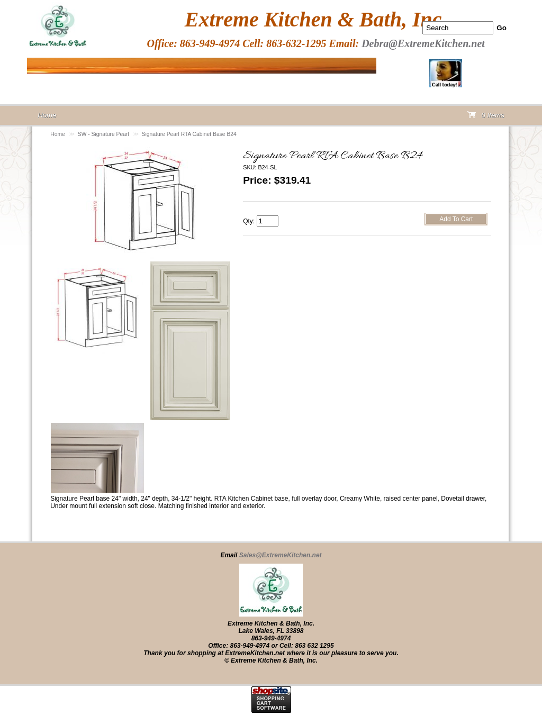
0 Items (485, 117)
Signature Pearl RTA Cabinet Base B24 (189, 134)
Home (57, 134)
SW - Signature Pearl (103, 134)
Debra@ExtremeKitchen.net (423, 43)
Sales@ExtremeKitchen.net (280, 555)
